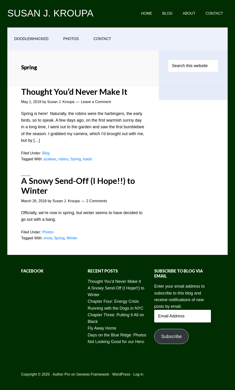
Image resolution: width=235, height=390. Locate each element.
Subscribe (171, 336)
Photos (48, 232)
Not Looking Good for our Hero (116, 341)
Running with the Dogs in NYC (115, 308)
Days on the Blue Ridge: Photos (117, 335)
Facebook (32, 270)
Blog (46, 153)
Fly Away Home (102, 328)
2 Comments (96, 201)
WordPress (121, 374)
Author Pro (61, 374)
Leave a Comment (96, 102)
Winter (72, 238)
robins (63, 159)
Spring (75, 159)
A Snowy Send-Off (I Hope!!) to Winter (78, 186)
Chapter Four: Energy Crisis (113, 301)
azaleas (50, 159)
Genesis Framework (92, 374)
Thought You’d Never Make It (74, 92)
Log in (138, 374)
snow (48, 238)
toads (87, 159)
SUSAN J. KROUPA (50, 13)
